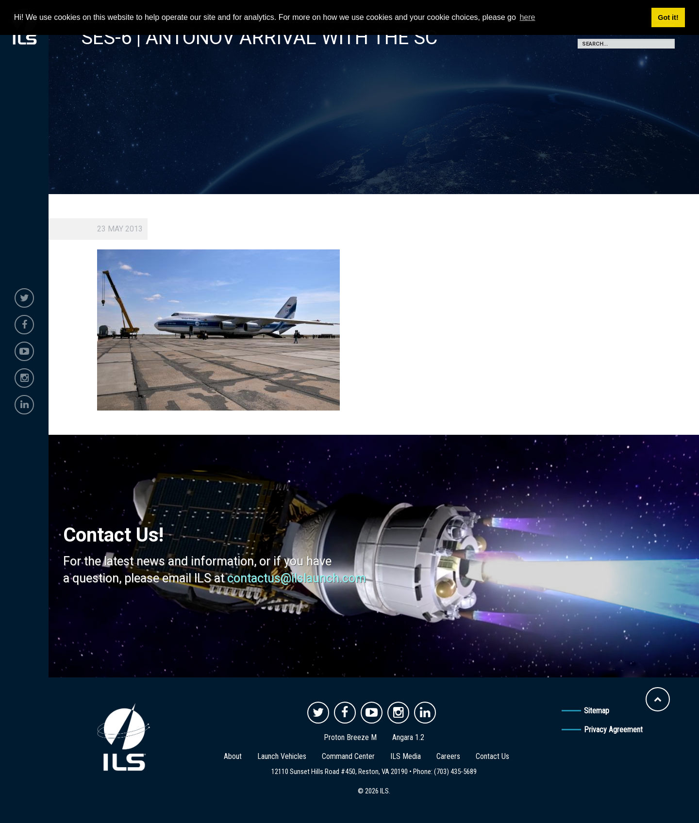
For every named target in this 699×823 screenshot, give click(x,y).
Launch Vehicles (281, 756)
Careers (448, 756)
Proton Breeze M (350, 737)
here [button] (527, 17)
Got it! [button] (668, 17)
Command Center (348, 756)
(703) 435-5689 (455, 771)
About (233, 756)
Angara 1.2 (408, 737)
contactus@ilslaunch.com (296, 578)
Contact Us (492, 756)
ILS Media (405, 756)
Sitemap (596, 710)
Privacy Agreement (613, 729)
